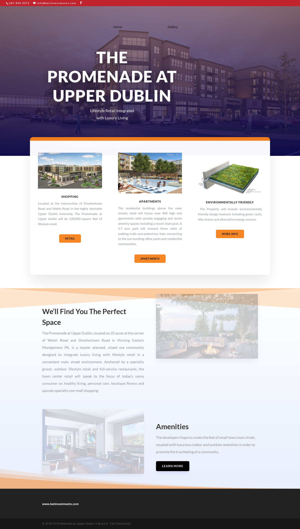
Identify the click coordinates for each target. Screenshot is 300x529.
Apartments (150, 265)
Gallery (171, 26)
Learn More (172, 466)
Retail (70, 245)
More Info (230, 240)
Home (118, 26)
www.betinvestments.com (60, 504)
